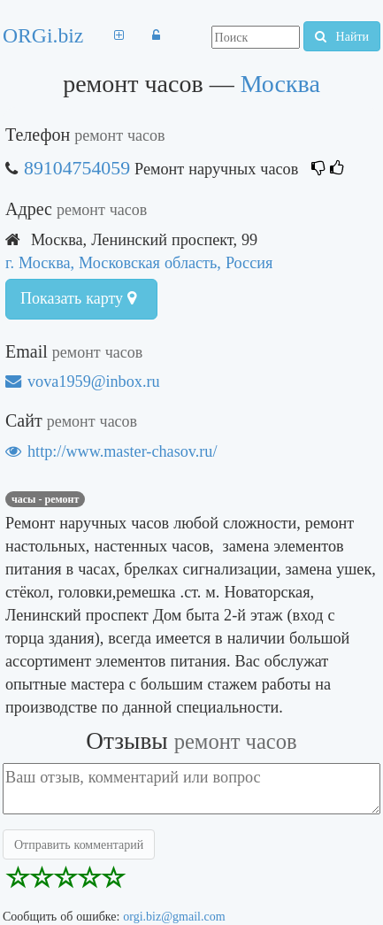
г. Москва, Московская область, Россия (138, 262)
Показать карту (78, 298)
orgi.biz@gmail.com (174, 916)
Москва (280, 83)
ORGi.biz (43, 35)
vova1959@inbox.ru (82, 381)
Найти (342, 36)
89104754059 (77, 168)
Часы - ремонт (45, 499)
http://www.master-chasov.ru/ (111, 451)
